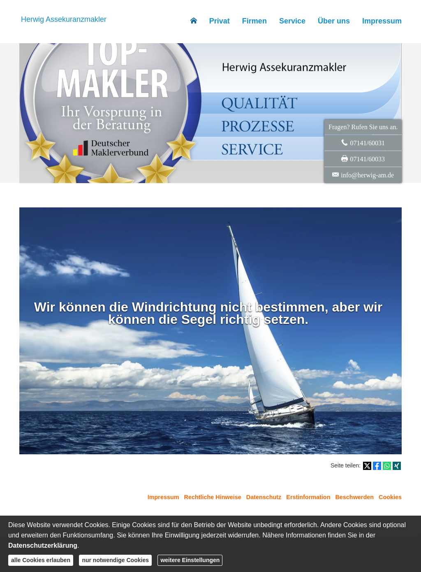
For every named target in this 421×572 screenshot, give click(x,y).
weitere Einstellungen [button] (190, 560)
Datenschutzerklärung (42, 545)
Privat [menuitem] (219, 21)
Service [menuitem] (292, 21)
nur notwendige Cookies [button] (115, 560)
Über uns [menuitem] (334, 21)
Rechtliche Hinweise (212, 497)
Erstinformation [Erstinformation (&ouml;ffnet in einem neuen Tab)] (308, 497)
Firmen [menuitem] (254, 21)
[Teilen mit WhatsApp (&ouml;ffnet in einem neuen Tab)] (387, 466)
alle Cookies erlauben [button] (40, 560)
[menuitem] (193, 21)
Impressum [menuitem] (382, 21)
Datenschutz (264, 497)
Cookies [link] (390, 497)
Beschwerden (354, 497)
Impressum (163, 497)
